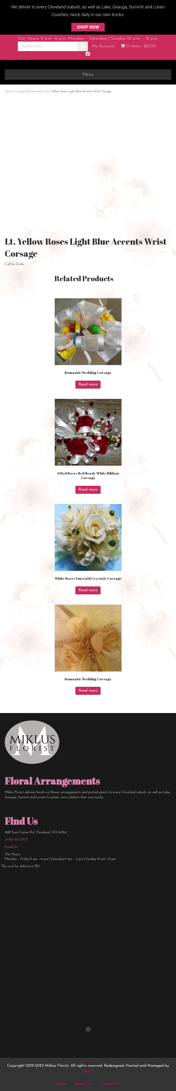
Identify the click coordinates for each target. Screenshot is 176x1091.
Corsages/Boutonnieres (29, 91)
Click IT (88, 1071)
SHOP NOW (88, 27)
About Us (83, 1084)
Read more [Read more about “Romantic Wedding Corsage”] (88, 384)
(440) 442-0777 (16, 839)
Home (8, 91)
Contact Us (110, 1084)
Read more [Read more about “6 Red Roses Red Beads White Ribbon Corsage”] (88, 490)
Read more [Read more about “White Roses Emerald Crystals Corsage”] (88, 590)
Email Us (11, 847)
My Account (103, 46)
